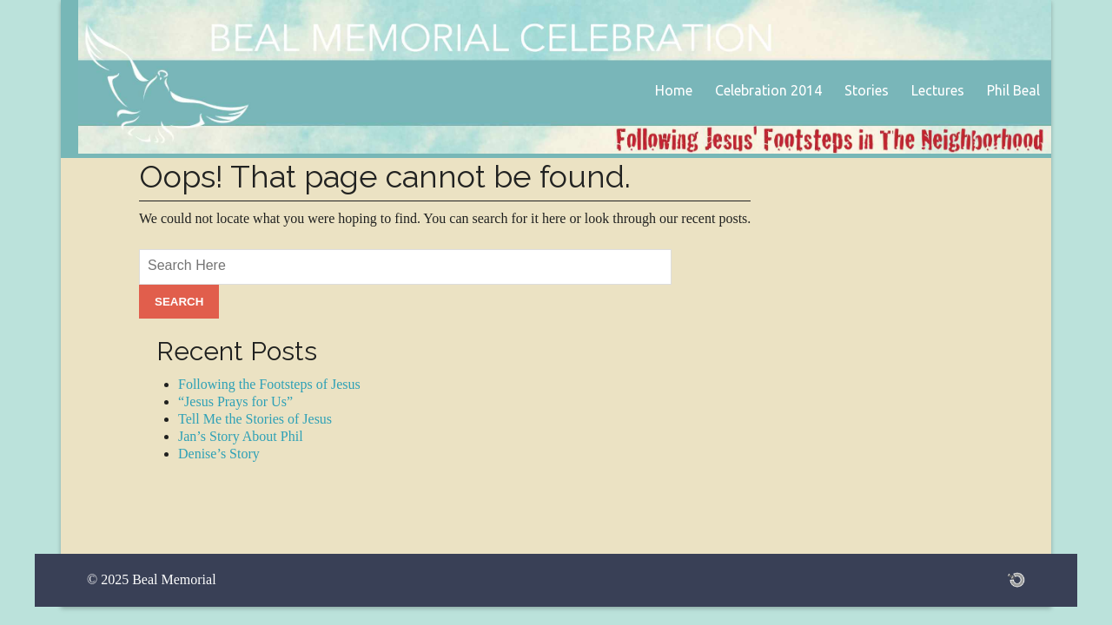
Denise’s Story (219, 453)
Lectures (937, 90)
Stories (866, 90)
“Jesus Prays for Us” (235, 401)
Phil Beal (1013, 90)
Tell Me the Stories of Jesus (255, 418)
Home (673, 90)
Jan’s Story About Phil (240, 436)
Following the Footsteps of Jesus (269, 384)
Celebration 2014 (768, 90)
